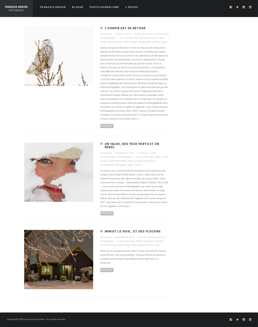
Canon (103, 161)
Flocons (104, 245)
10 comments (126, 38)
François (107, 34)
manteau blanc (116, 245)
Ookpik (133, 42)
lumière (138, 161)
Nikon (126, 42)
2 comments (123, 241)
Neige (120, 42)
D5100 (103, 42)
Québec (156, 42)
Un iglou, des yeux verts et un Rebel (132, 145)
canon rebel (114, 161)
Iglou (130, 161)
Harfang (112, 42)
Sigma (164, 42)
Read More (107, 126)
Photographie (144, 42)
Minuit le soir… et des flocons (133, 231)
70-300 (164, 157)
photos (149, 245)
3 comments (142, 157)
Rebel (130, 165)
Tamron (138, 165)
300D (157, 157)
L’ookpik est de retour (125, 28)
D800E (124, 161)
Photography (120, 165)
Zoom (157, 245)
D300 (160, 38)
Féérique (159, 241)
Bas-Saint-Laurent (148, 38)
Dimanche (148, 241)
